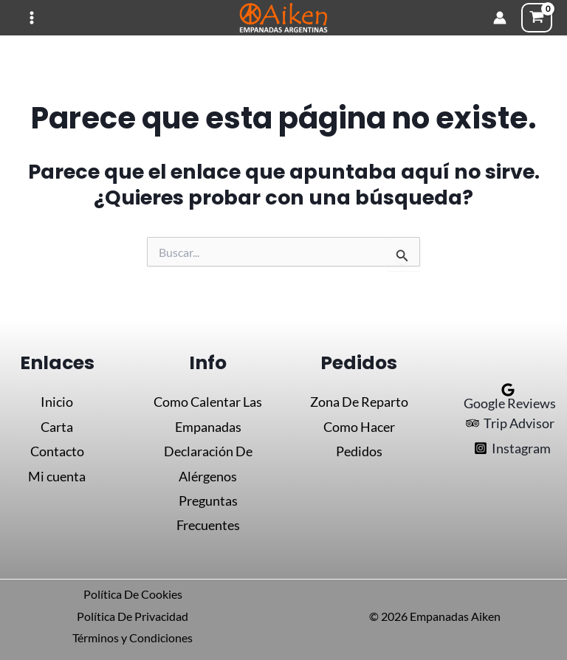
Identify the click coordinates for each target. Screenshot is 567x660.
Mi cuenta (57, 476)
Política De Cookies (132, 594)
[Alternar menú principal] (31, 18)
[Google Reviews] (508, 396)
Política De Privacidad (132, 616)
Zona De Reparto (359, 401)
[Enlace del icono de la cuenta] (499, 17)
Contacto (57, 451)
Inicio (57, 401)
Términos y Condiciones (132, 637)
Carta (57, 427)
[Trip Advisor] (510, 423)
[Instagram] (512, 448)
